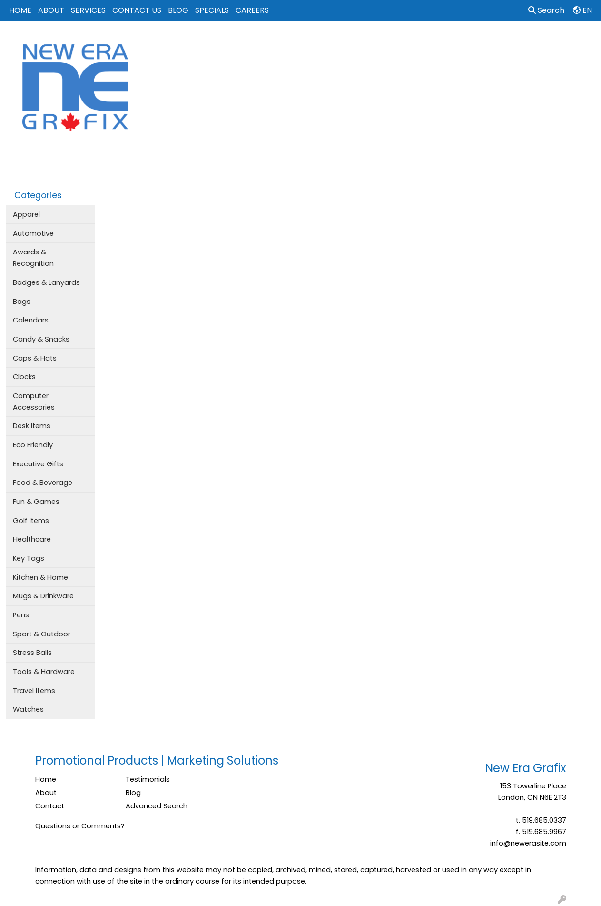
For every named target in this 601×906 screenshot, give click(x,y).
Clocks (24, 377)
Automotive (33, 233)
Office (436, 42)
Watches (28, 709)
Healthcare (32, 539)
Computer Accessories (34, 401)
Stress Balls (32, 652)
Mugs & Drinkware (43, 596)
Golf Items (31, 520)
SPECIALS (212, 10)
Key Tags (28, 558)
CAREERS (252, 10)
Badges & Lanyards (46, 282)
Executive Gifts (38, 464)
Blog (133, 792)
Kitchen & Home (40, 577)
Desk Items (31, 426)
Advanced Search (156, 806)
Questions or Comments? (80, 826)
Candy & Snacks (41, 339)
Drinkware (355, 42)
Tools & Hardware (44, 671)
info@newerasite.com (528, 843)
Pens (21, 615)
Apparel (276, 42)
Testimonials (148, 779)
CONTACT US (136, 10)
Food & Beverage (42, 482)
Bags (314, 42)
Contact (49, 806)
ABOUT (51, 10)
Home (45, 779)
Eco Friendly (33, 445)
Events (399, 42)
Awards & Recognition (33, 257)
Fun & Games (36, 501)
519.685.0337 (544, 820)
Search (546, 10)
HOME (20, 10)
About (46, 792)
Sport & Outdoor (41, 634)
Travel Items (34, 690)
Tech (471, 42)
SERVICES (88, 10)
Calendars (31, 320)
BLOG (178, 10)
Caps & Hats (35, 358)
